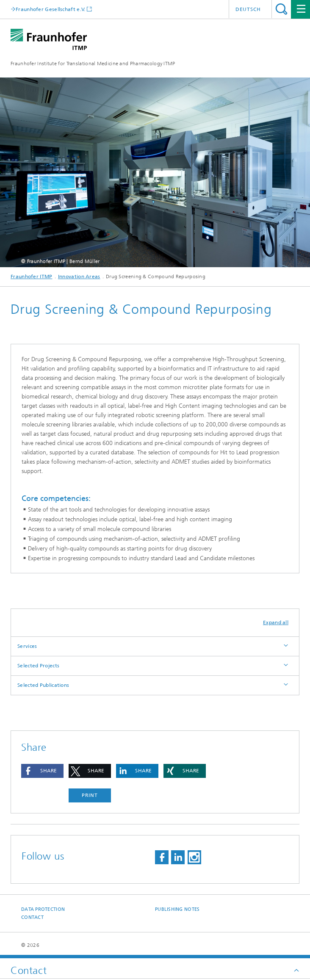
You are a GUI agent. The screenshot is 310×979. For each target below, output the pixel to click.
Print (90, 795)
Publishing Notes (177, 909)
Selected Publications (43, 685)
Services (27, 646)
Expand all (275, 622)
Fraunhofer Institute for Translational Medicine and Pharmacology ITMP (93, 63)
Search (281, 9)
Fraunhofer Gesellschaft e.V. (50, 9)
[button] (42, 771)
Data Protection (43, 909)
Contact (32, 917)
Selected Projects (38, 666)
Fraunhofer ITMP (32, 276)
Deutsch (248, 9)
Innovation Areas (79, 276)
